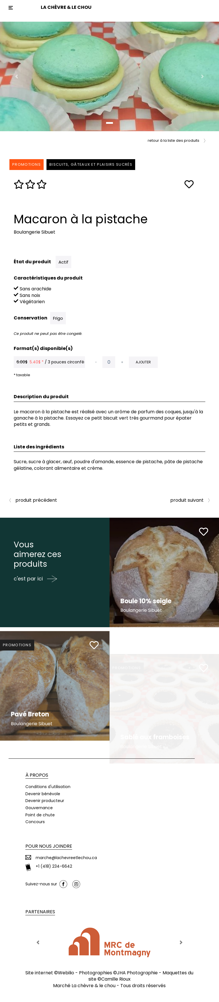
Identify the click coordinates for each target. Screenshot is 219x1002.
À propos (36, 775)
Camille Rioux (116, 979)
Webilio (66, 972)
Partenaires (40, 911)
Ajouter (143, 362)
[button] (16, 76)
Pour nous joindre (48, 846)
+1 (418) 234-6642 (54, 866)
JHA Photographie (137, 972)
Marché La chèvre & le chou (84, 985)
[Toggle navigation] (10, 8)
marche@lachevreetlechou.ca (66, 858)
